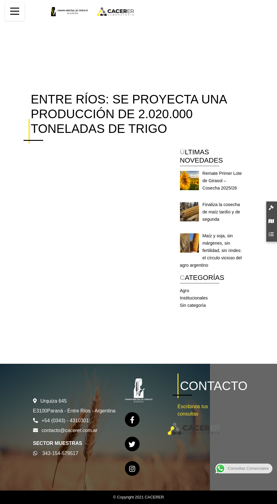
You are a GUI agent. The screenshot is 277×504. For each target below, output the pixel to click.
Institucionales (194, 297)
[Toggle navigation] (14, 11)
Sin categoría (193, 305)
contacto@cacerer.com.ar (70, 430)
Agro (184, 290)
